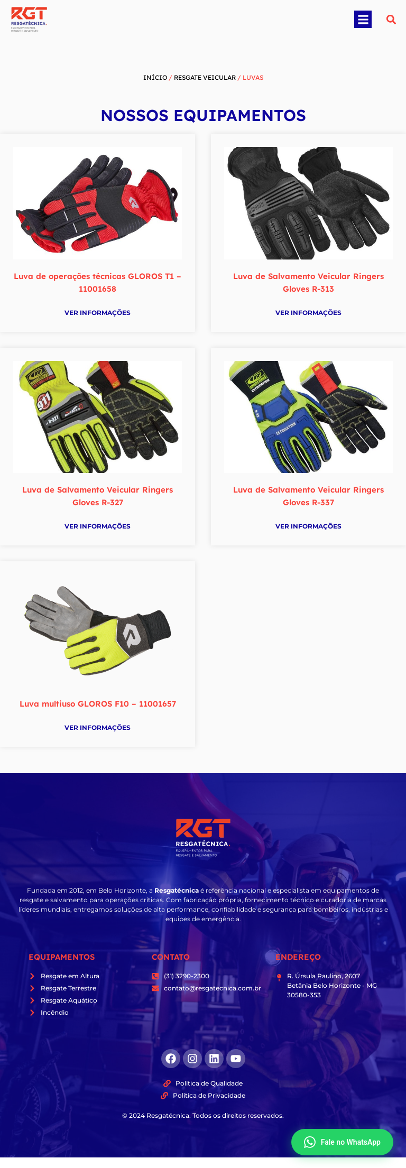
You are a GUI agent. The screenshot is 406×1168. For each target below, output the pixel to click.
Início (155, 77)
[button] (363, 19)
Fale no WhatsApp (342, 1142)
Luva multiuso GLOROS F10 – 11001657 (98, 704)
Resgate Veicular (205, 77)
